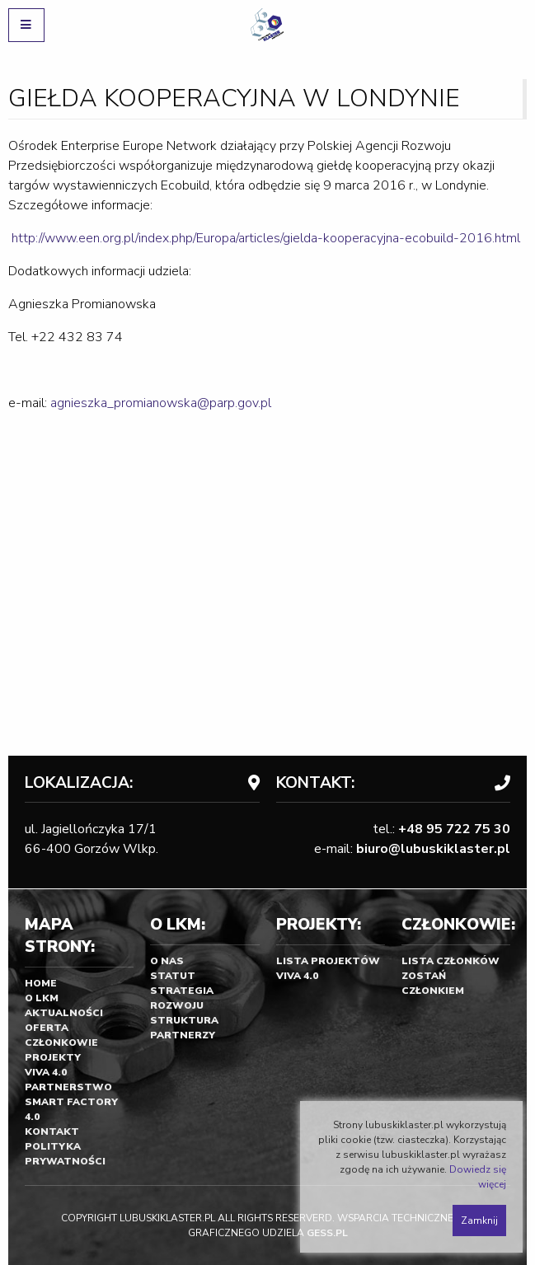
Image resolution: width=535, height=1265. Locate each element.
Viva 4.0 (46, 1072)
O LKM (42, 998)
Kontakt (52, 1131)
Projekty (53, 1057)
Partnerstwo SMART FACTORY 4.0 (71, 1101)
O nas (167, 960)
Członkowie (61, 1042)
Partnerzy (182, 1035)
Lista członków (450, 960)
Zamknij (479, 1220)
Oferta (46, 1027)
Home (41, 983)
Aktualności (64, 1012)
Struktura (184, 1020)
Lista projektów (328, 960)
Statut (172, 975)
